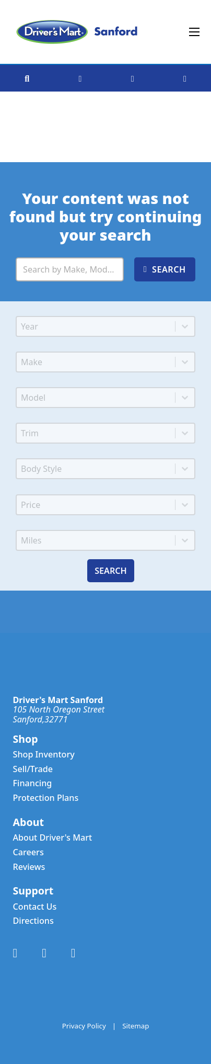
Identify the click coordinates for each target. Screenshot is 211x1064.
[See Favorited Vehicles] (184, 78)
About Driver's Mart (52, 838)
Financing (32, 783)
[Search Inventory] (69, 269)
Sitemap (135, 1026)
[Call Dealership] (132, 78)
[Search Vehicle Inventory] (27, 78)
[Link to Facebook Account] (15, 953)
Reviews (29, 867)
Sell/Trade (33, 769)
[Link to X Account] (44, 953)
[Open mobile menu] (194, 32)
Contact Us (35, 907)
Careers (28, 852)
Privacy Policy (84, 1026)
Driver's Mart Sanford (58, 700)
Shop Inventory (44, 755)
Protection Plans (46, 798)
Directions (33, 921)
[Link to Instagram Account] (73, 953)
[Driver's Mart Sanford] (76, 31)
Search (111, 570)
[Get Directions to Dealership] (79, 78)
